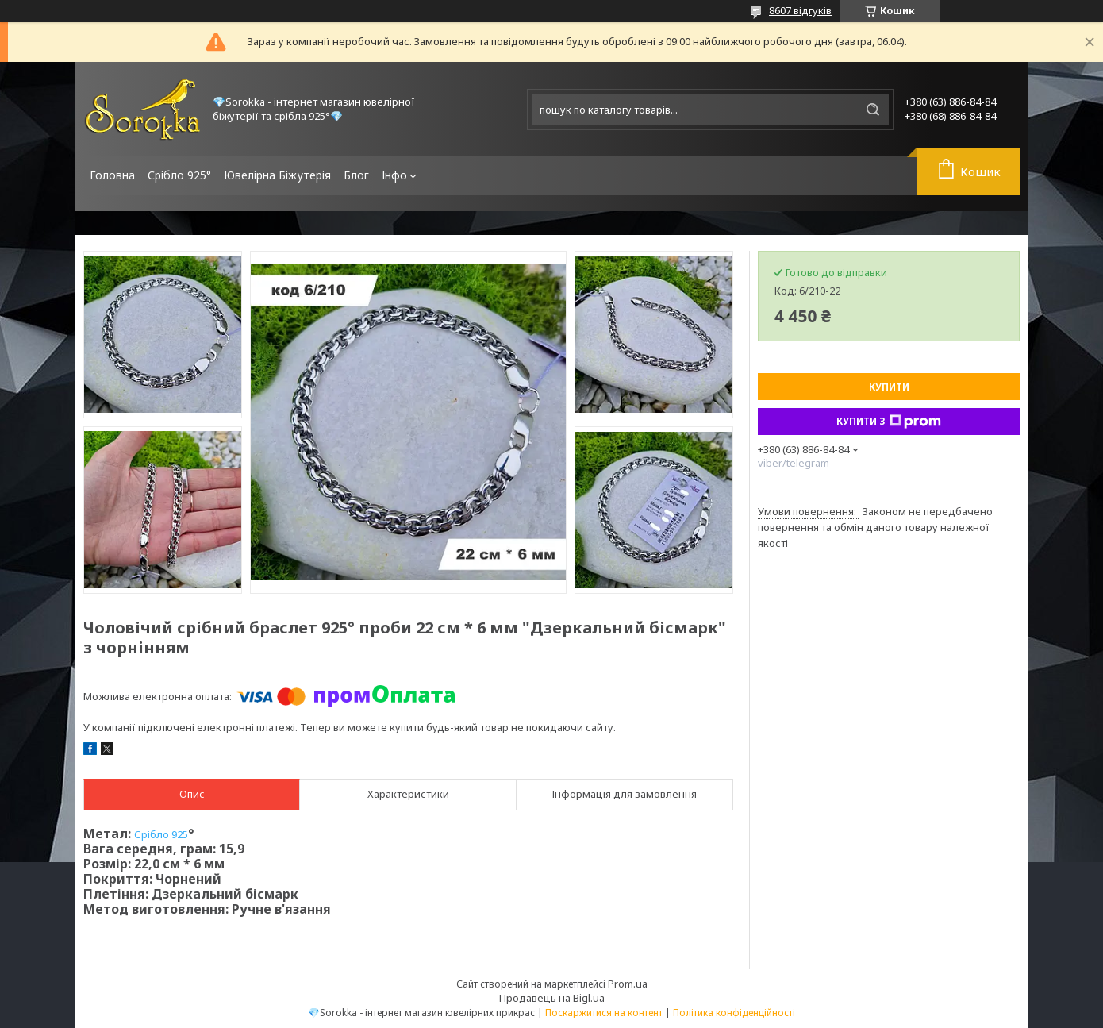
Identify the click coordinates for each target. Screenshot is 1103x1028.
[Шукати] (873, 109)
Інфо (394, 175)
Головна (112, 175)
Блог (356, 175)
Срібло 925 (161, 834)
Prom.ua (628, 983)
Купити (889, 387)
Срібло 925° (179, 175)
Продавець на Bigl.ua (552, 998)
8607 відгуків (800, 10)
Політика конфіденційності (734, 1012)
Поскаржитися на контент (604, 1012)
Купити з (888, 421)
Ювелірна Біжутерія (277, 175)
